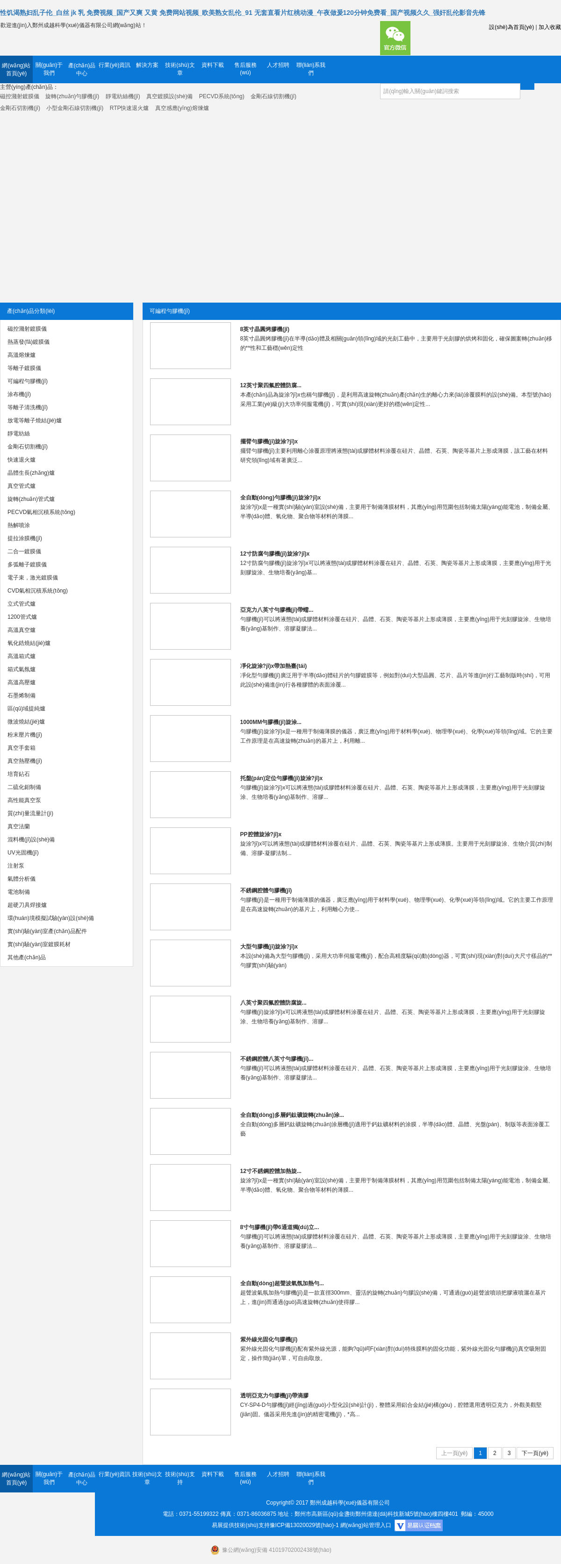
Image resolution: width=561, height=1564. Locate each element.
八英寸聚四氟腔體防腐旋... (273, 1002)
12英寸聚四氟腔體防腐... (271, 385)
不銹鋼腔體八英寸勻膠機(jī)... (277, 1059)
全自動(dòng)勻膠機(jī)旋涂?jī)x (280, 497)
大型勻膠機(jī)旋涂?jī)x (269, 946)
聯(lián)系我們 (311, 69)
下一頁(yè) (535, 1453)
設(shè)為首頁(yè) (511, 27)
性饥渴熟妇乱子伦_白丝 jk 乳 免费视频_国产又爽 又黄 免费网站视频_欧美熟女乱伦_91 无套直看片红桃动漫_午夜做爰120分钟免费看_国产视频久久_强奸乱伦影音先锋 (242, 12)
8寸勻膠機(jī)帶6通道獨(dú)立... (279, 1227)
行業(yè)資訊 (115, 65)
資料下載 (212, 65)
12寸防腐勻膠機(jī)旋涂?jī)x (275, 553)
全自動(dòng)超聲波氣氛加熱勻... (282, 1283)
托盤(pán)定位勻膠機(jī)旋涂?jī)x (281, 778)
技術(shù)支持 (179, 1478)
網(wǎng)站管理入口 (365, 1525)
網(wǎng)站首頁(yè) (16, 69)
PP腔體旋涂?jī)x (261, 834)
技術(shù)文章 (179, 69)
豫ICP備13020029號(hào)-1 (304, 1525)
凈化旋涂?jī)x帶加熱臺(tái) (273, 666)
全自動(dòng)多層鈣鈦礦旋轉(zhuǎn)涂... (292, 1115)
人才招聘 (278, 65)
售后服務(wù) (245, 69)
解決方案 (147, 65)
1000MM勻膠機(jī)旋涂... (271, 722)
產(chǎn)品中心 (81, 69)
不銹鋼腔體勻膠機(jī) (266, 890)
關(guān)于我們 (49, 69)
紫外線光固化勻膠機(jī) (269, 1339)
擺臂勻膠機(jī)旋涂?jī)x (269, 441)
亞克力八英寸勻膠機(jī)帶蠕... (277, 610)
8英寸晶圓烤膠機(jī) (264, 329)
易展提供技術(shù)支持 (240, 1525)
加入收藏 (550, 27)
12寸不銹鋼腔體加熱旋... (271, 1171)
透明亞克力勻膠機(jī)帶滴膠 (274, 1395)
